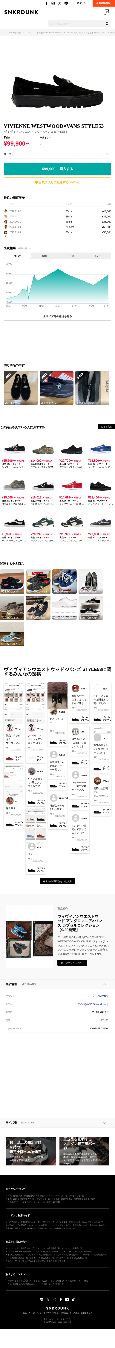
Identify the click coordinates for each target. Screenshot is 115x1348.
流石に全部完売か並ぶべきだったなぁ (100, 792)
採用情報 (56, 1202)
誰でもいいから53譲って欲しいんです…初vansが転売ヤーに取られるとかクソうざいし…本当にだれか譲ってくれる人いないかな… (79, 743)
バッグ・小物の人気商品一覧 (46, 1251)
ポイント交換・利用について (68, 1222)
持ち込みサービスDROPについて (19, 1225)
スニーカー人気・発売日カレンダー (21, 1248)
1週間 (45, 256)
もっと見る (106, 426)
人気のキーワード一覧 (15, 1261)
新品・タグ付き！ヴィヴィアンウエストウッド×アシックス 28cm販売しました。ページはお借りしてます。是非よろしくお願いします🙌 (13, 739)
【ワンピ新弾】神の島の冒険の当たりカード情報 (26, 1284)
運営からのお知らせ (98, 1225)
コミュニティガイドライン (59, 1225)
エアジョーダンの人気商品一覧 (39, 1255)
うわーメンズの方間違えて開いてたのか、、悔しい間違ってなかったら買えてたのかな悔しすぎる (100, 700)
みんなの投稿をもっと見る (57, 881)
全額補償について (80, 1225)
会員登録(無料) (103, 3)
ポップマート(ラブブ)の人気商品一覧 (71, 1258)
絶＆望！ (11, 808)
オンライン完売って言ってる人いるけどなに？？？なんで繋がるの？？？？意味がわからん (79, 829)
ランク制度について (45, 1222)
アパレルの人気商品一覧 (72, 1248)
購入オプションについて (92, 1222)
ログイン (81, 3)
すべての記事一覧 (56, 1284)
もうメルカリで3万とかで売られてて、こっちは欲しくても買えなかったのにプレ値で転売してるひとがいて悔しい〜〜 (35, 782)
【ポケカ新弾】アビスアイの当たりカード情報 (68, 1281)
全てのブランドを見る (56, 1261)
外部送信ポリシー (13, 1202)
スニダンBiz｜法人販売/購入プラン (20, 1199)
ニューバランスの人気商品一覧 (93, 1255)
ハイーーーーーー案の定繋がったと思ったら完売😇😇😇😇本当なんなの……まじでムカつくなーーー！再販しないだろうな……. (79, 786)
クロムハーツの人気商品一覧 (42, 1258)
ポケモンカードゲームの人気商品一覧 (76, 1251)
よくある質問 (41, 1225)
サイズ (8, 154)
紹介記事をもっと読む (72, 963)
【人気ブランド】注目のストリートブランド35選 (26, 1281)
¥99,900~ (57, 168)
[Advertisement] (57, 339)
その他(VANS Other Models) (93, 1004)
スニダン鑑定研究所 (14, 1196)
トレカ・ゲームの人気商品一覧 (19, 1251)
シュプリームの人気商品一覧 (66, 1255)
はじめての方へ (12, 1222)
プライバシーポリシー (31, 1202)
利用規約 (9, 1228)
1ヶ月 (71, 256)
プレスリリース (43, 1199)
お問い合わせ (69, 1228)
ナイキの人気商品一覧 (15, 1255)
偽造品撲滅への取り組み (34, 1196)
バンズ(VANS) (100, 996)
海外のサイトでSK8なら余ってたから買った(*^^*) (100, 749)
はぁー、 (33, 854)
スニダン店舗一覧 (76, 1196)
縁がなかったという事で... (57, 807)
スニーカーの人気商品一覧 (48, 1248)
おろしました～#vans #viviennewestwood (57, 723)
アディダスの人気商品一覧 (17, 1258)
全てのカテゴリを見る (35, 1261)
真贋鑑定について (28, 1222)
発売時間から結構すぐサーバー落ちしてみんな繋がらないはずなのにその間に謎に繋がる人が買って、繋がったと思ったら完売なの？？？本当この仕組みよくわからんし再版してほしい (57, 766)
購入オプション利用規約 (25, 1228)
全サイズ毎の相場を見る (57, 316)
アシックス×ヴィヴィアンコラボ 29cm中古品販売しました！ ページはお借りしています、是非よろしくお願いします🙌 (35, 739)
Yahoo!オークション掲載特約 (49, 1228)
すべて (17, 256)
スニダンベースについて (57, 1196)
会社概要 (46, 1202)
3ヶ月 (98, 256)
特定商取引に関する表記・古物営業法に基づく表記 (73, 1199)
